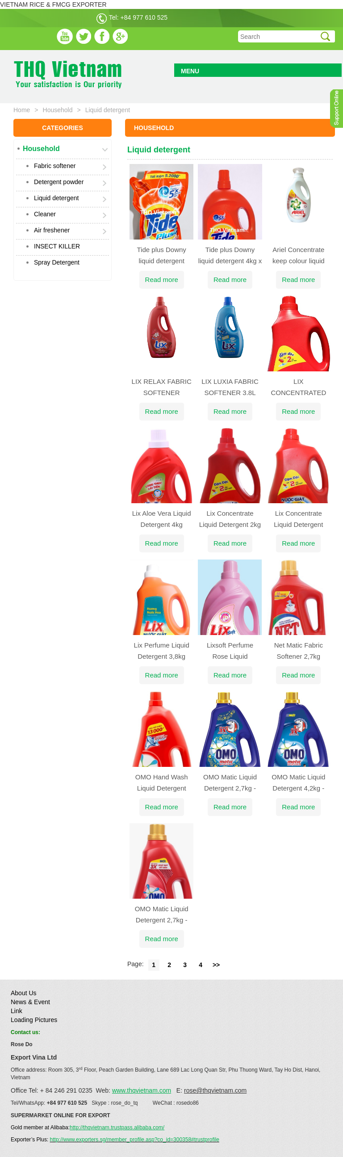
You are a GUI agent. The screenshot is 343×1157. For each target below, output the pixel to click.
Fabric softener (54, 165)
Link (16, 1010)
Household (58, 110)
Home (21, 110)
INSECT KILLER (57, 246)
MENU (190, 71)
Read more (161, 279)
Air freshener (52, 230)
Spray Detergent (56, 262)
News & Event (30, 1002)
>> (216, 964)
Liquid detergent (56, 198)
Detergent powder (59, 181)
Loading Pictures (34, 1019)
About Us (24, 993)
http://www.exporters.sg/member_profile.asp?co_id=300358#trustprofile (134, 1139)
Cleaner (45, 214)
